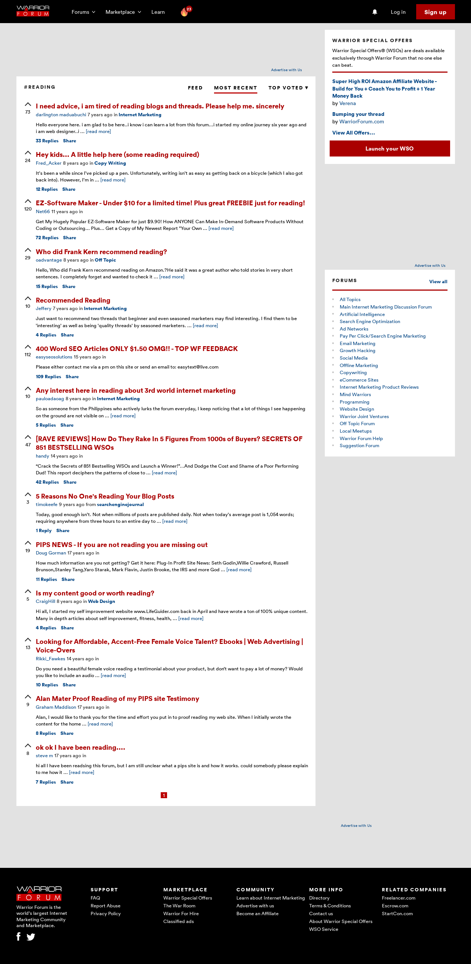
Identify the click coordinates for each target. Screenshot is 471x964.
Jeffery (43, 308)
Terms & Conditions (330, 905)
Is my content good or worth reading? (95, 592)
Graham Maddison (56, 707)
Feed (195, 87)
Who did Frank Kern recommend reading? (101, 251)
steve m (44, 755)
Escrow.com (395, 905)
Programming (355, 401)
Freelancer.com (398, 897)
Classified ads (178, 921)
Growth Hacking (358, 350)
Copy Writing (110, 163)
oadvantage (49, 259)
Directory (319, 897)
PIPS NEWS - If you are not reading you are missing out (122, 544)
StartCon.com (397, 913)
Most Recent (235, 87)
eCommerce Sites (359, 379)
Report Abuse (105, 905)
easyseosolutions (54, 356)
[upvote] (28, 108)
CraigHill (45, 601)
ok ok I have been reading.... (80, 747)
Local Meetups (356, 430)
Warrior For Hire (181, 913)
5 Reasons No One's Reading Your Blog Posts (105, 495)
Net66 (43, 211)
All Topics (350, 299)
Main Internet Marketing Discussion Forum (386, 306)
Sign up (435, 12)
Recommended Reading (73, 299)
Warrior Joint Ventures (364, 416)
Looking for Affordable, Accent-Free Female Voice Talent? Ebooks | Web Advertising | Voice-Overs (169, 645)
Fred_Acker (49, 162)
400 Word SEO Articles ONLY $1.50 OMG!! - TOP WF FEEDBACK (137, 348)
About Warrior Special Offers (341, 921)
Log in (398, 11)
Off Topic (105, 259)
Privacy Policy (106, 913)
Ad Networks (354, 328)
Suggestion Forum (359, 445)
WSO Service (323, 929)
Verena (347, 103)
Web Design (101, 601)
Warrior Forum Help (361, 438)
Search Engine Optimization (370, 321)
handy (42, 455)
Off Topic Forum (357, 423)
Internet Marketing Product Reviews (379, 386)
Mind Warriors (355, 394)
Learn (160, 11)
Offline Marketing (359, 365)
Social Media (354, 357)
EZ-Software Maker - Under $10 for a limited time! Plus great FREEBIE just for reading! (170, 202)
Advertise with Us (286, 69)
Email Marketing (358, 343)
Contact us (321, 913)
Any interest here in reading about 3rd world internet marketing (136, 390)
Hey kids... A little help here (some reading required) (117, 154)
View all (438, 281)
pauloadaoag (50, 398)
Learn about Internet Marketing (270, 897)
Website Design (357, 408)
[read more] (98, 131)
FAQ (95, 897)
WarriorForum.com (361, 121)
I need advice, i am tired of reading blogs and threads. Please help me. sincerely (160, 105)
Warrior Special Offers (187, 897)
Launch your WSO (389, 148)
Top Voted (288, 87)
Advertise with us (255, 905)
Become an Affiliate (257, 913)
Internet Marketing (140, 114)
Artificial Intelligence (362, 314)
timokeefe (46, 504)
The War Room (179, 905)
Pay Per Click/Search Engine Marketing (383, 335)
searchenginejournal (120, 504)
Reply (44, 530)
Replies (47, 140)
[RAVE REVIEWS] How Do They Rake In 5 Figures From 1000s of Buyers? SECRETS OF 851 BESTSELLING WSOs (169, 443)
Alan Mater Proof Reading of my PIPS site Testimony (117, 698)
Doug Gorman (51, 552)
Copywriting (353, 372)
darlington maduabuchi (61, 114)
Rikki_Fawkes (50, 658)
